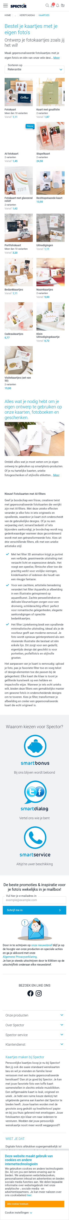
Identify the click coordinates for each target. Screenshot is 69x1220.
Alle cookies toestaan (17, 1204)
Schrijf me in (14, 910)
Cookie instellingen (18, 1212)
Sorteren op (15, 65)
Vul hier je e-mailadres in (21, 896)
